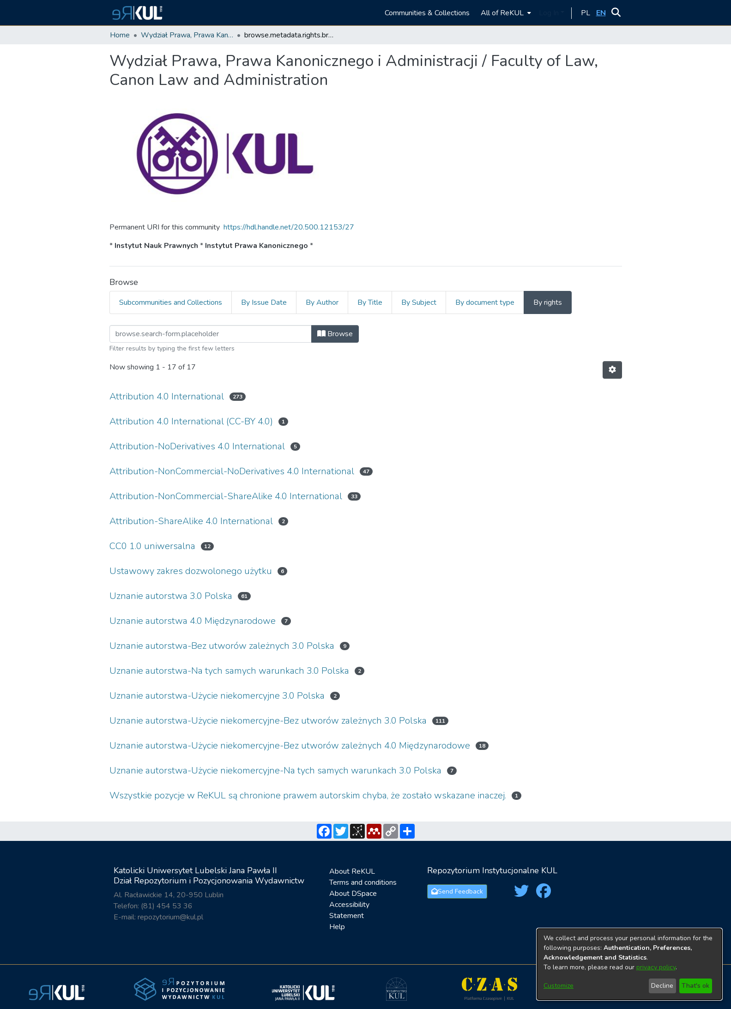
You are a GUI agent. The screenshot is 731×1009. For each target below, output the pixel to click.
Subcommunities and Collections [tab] (170, 302)
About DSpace (353, 893)
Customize (559, 985)
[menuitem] (505, 12)
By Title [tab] (369, 302)
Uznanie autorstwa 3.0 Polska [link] (170, 596)
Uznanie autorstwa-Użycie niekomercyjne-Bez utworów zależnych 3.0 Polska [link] (268, 720)
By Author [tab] (322, 302)
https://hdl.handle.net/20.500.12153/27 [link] (289, 227)
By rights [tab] (547, 302)
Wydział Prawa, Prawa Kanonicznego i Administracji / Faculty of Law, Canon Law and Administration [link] (187, 35)
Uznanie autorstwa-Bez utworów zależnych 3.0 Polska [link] (221, 646)
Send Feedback (457, 891)
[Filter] (210, 334)
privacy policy (656, 967)
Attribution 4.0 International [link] (166, 396)
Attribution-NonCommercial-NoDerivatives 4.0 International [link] (231, 471)
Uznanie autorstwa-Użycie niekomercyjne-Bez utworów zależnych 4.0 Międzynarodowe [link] (289, 745)
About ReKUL (352, 871)
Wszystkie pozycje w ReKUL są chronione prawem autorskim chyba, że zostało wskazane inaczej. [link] (307, 795)
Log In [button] (550, 13)
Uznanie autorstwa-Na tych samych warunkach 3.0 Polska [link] (229, 671)
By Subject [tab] (418, 302)
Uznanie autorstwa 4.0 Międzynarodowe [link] (192, 621)
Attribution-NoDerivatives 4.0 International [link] (197, 446)
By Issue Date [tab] (264, 302)
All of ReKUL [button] (502, 13)
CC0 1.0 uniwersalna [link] (152, 546)
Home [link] (120, 35)
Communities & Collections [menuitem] (427, 13)
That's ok (695, 985)
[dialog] (629, 964)
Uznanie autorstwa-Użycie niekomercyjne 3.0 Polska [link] (217, 695)
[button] (136, 12)
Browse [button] (335, 334)
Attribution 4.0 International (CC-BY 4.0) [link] (191, 421)
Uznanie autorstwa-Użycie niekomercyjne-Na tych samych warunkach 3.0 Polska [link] (275, 770)
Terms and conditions (363, 882)
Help (337, 927)
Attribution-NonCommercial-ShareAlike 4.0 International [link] (225, 496)
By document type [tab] (484, 302)
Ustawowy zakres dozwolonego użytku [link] (190, 571)
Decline (662, 985)
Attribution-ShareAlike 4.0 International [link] (191, 521)
